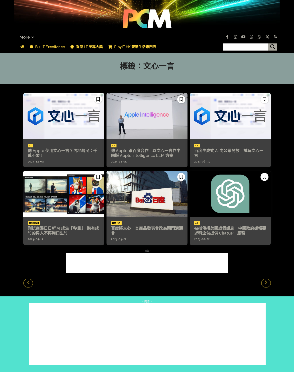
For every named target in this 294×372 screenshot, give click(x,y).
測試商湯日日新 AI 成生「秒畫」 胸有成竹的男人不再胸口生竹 (63, 230)
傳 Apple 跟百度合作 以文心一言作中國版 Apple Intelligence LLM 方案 (145, 153)
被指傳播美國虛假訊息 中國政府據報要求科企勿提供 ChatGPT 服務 (230, 230)
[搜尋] (272, 47)
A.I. (30, 146)
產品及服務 (34, 223)
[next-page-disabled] (266, 283)
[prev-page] (28, 283)
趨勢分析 (116, 223)
